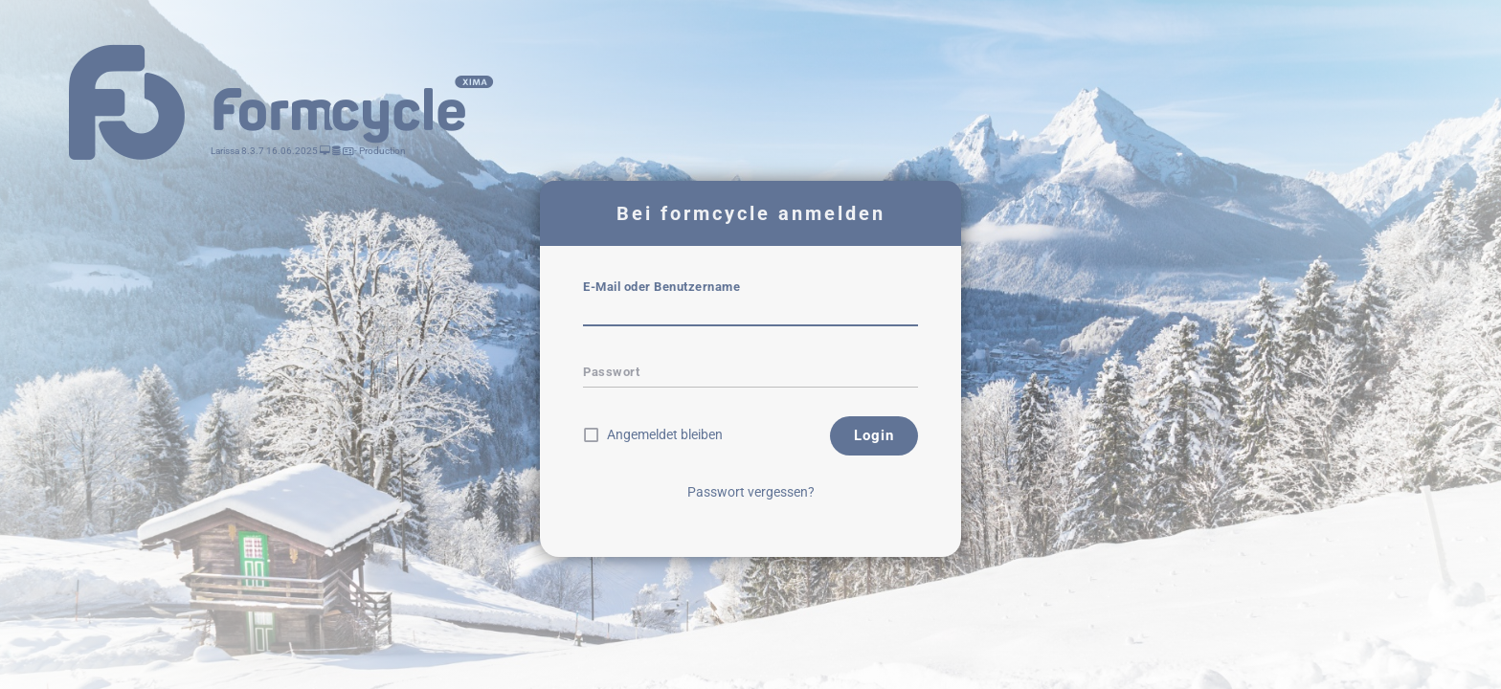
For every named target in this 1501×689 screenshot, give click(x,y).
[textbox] (750, 313)
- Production (379, 150)
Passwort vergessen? (751, 492)
